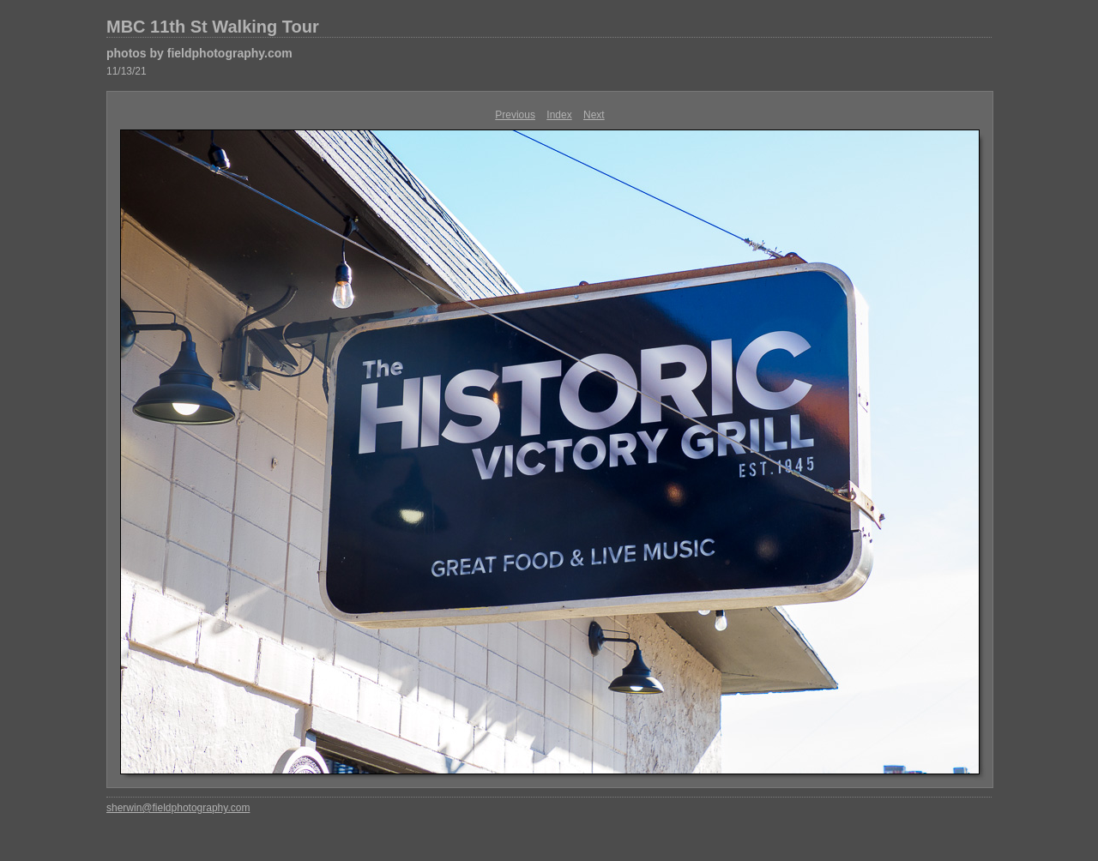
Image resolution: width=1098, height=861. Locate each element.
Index (558, 115)
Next (594, 115)
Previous (515, 115)
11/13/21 (126, 71)
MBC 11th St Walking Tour (212, 26)
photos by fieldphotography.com (199, 53)
